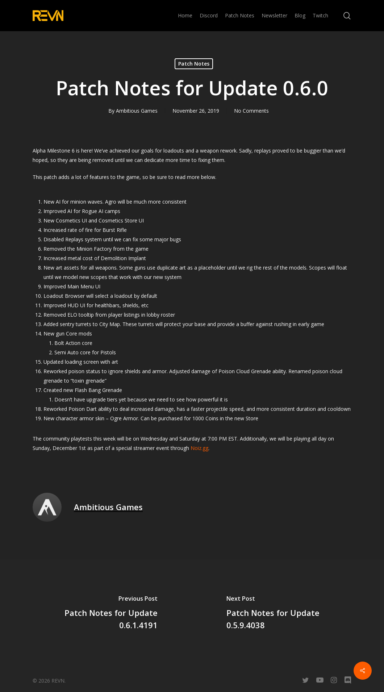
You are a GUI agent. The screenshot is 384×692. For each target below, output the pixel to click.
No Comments (251, 110)
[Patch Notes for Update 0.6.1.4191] (96, 613)
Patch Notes (193, 63)
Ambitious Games (137, 110)
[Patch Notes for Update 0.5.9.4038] (288, 613)
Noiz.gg (199, 448)
